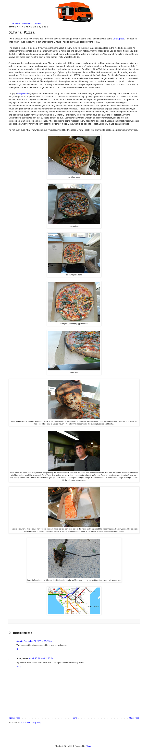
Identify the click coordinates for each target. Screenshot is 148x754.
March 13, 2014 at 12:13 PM (41, 658)
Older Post (134, 718)
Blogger (89, 746)
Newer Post (14, 718)
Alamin (19, 641)
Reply (19, 649)
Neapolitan (22, 93)
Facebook (27, 24)
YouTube (16, 24)
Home (74, 718)
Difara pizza (118, 38)
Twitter (37, 24)
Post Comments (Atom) (31, 722)
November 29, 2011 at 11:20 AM (38, 641)
